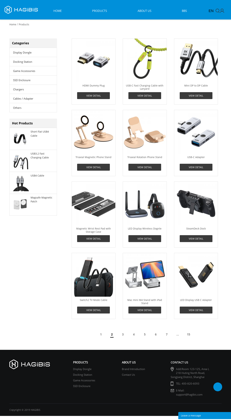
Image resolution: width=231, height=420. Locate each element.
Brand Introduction (133, 369)
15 (188, 334)
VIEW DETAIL (93, 95)
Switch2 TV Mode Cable (93, 300)
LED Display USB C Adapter (196, 300)
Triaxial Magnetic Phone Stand (93, 157)
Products (24, 24)
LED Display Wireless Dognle (144, 228)
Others (17, 108)
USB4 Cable (37, 175)
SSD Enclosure (21, 80)
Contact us (128, 374)
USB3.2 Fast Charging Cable (40, 155)
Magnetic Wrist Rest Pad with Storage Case (93, 230)
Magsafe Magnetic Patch (41, 199)
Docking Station (22, 61)
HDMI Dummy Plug (93, 85)
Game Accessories (24, 71)
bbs (184, 11)
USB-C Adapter (196, 157)
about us (144, 11)
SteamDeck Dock (196, 228)
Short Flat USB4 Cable (40, 133)
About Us (129, 362)
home (57, 11)
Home (12, 24)
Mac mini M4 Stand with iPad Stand (144, 301)
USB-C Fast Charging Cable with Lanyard (144, 87)
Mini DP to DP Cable (196, 85)
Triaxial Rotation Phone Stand (144, 157)
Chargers (18, 89)
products (99, 11)
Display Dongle (22, 52)
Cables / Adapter (23, 98)
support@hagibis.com (189, 394)
